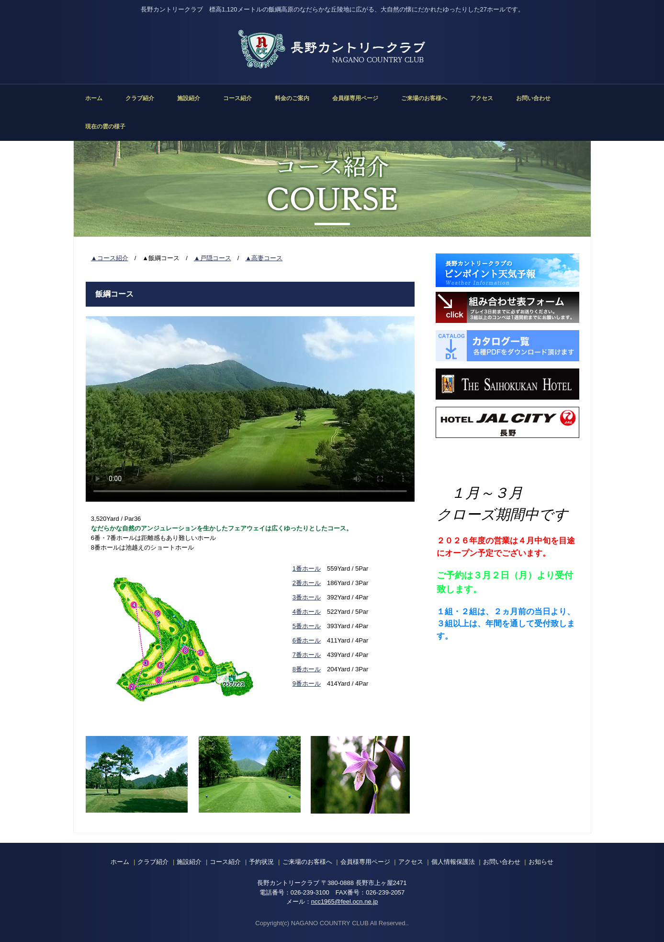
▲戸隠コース (212, 258)
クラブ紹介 (139, 98)
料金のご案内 (292, 98)
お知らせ (541, 861)
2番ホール (307, 582)
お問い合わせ (533, 98)
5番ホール (307, 626)
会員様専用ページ (355, 98)
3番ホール (307, 597)
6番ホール (307, 640)
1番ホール (307, 568)
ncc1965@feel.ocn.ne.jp (344, 901)
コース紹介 (237, 98)
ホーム (93, 98)
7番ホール (307, 654)
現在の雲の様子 (105, 126)
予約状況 (261, 861)
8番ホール (307, 669)
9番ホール (307, 683)
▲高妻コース (263, 258)
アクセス (481, 98)
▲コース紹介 (109, 258)
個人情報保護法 (453, 861)
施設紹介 (188, 98)
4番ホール (307, 611)
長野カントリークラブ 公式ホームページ (332, 49)
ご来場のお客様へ (424, 98)
